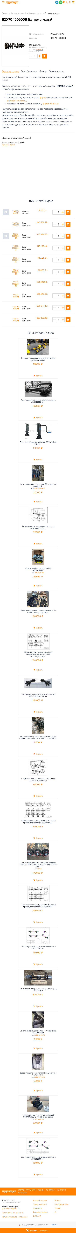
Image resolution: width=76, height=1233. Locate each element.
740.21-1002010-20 (15, 272)
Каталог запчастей (18, 13)
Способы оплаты (29, 71)
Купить (38, 375)
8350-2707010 (39, 1035)
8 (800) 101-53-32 (50, 104)
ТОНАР (57, 1208)
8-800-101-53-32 (8, 1200)
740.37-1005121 (15, 212)
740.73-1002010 (15, 224)
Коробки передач (40, 1212)
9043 (39, 869)
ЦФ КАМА (37, 1216)
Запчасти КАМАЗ (40, 1205)
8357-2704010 (39, 488)
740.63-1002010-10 (15, 248)
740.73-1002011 (15, 320)
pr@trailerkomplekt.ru (16, 101)
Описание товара (10, 71)
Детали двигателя (52, 13)
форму (43, 97)
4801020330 (39, 572)
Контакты (22, 1193)
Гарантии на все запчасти (12, 1213)
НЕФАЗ (57, 1201)
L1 (55, 1212)
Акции (41, 1190)
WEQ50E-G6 (39, 1119)
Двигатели (37, 1208)
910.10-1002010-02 (15, 236)
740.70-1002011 (15, 308)
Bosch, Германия (61, 1205)
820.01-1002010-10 (15, 260)
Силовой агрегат (35, 13)
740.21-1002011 (16, 296)
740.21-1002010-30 (15, 284)
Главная (5, 13)
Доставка (50, 1190)
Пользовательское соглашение (14, 1217)
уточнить (39, 49)
